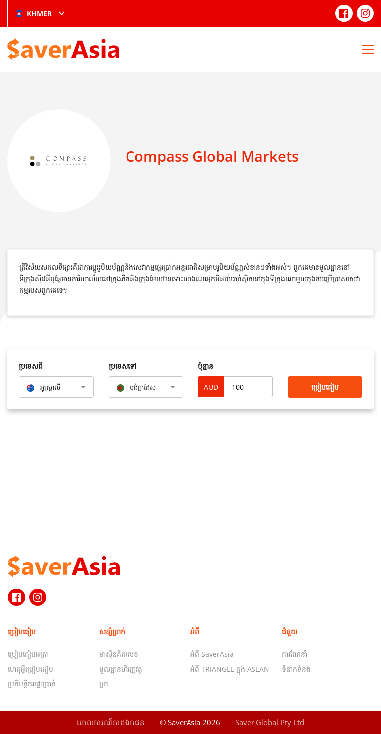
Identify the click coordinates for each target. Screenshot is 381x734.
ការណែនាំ (294, 654)
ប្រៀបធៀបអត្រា (28, 654)
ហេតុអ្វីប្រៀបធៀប (30, 669)
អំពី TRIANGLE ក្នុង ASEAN (229, 669)
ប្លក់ (103, 683)
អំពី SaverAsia (212, 654)
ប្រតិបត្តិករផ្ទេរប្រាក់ (32, 683)
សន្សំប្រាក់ (112, 631)
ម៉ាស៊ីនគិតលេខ (118, 654)
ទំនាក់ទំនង (296, 669)
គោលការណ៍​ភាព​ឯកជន (111, 722)
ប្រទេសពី (31, 366)
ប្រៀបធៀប (325, 387)
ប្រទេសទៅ (122, 366)
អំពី (194, 631)
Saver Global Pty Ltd (269, 722)
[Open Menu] (368, 49)
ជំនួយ (289, 631)
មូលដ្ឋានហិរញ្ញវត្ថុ (120, 669)
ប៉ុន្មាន (205, 366)
